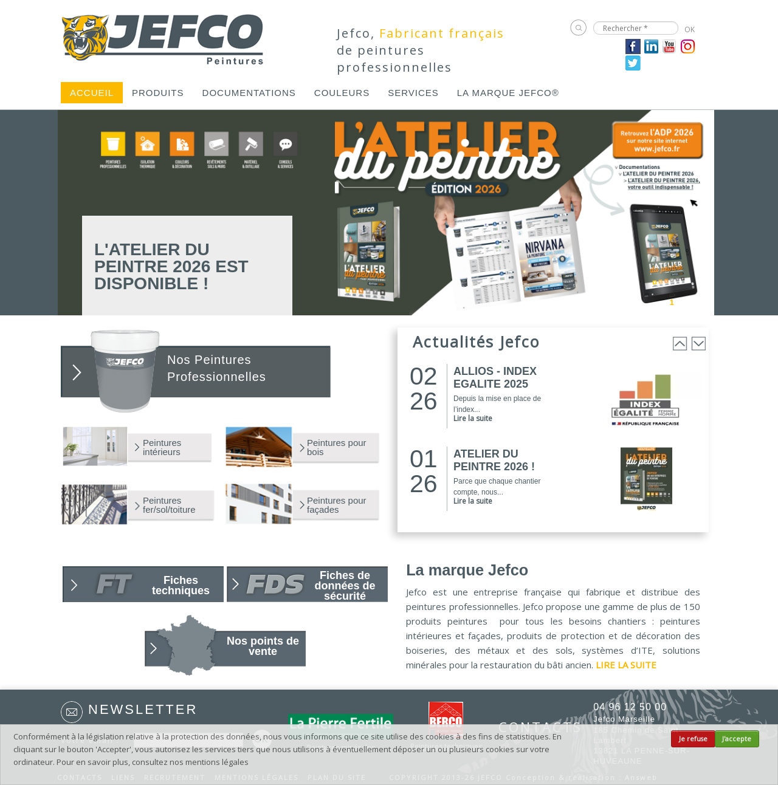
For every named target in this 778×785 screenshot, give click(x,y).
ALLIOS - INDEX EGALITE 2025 (495, 377)
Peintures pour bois (337, 447)
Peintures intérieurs (162, 447)
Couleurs (342, 92)
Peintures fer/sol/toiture (169, 505)
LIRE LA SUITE (626, 665)
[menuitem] (92, 92)
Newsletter (143, 709)
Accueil (92, 92)
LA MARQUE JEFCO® (508, 92)
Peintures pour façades (337, 505)
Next (706, 301)
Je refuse (693, 739)
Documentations (249, 92)
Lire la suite (472, 418)
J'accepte (736, 739)
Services (413, 92)
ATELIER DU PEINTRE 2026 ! (494, 460)
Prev (630, 301)
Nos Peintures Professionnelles (216, 368)
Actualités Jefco (476, 341)
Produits (158, 92)
